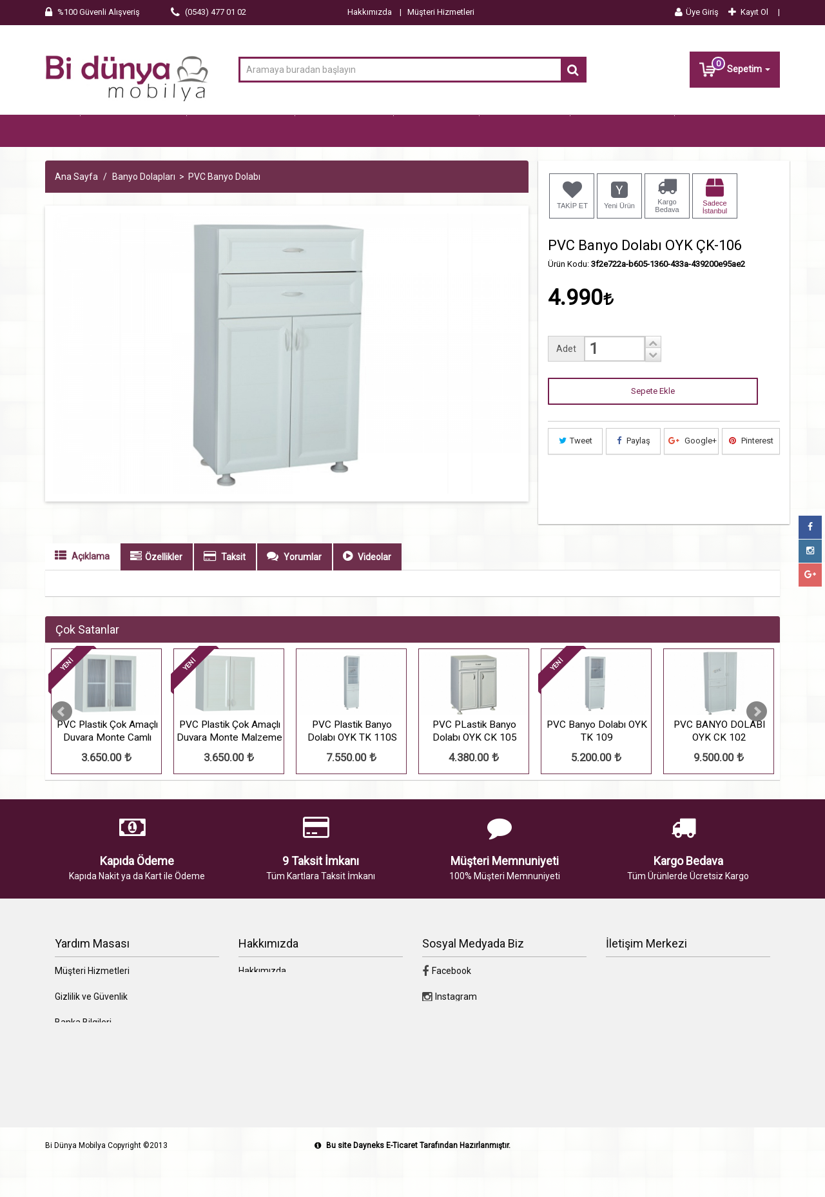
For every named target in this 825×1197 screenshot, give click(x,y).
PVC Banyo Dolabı (224, 210)
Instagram (449, 1030)
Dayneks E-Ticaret (385, 1178)
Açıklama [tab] (82, 589)
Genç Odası (436, 131)
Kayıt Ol (748, 12)
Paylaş (633, 474)
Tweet (575, 474)
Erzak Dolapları (93, 164)
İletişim (253, 1030)
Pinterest (751, 474)
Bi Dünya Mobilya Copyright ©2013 (106, 1178)
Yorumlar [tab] (294, 590)
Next (756, 745)
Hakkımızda (369, 12)
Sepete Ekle (653, 424)
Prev (62, 745)
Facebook (446, 1004)
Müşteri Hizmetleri (440, 12)
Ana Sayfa (76, 210)
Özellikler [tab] (156, 590)
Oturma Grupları (241, 131)
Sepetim (734, 68)
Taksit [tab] (225, 590)
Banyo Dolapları (622, 131)
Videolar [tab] (367, 590)
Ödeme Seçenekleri (95, 1081)
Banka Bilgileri (83, 1056)
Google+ (692, 474)
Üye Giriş (697, 12)
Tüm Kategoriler (133, 131)
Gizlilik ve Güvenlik (91, 1030)
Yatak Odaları (344, 131)
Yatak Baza (524, 131)
